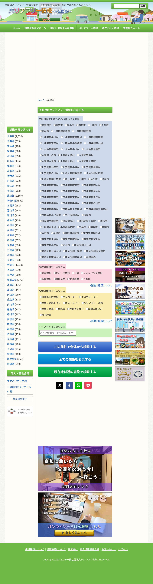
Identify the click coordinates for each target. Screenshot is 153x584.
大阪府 (10, 265)
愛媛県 (10, 319)
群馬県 (10, 180)
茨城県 (10, 171)
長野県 (10, 230)
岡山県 (10, 294)
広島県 (10, 299)
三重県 (10, 250)
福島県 (10, 166)
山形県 (10, 161)
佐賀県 (10, 334)
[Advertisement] (75, 56)
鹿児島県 (12, 359)
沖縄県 (10, 364)
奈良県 (10, 274)
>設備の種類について (100, 321)
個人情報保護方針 (89, 549)
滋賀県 (10, 255)
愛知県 (10, 245)
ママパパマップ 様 (17, 381)
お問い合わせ (109, 549)
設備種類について (56, 549)
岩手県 (10, 146)
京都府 (10, 260)
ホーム (16, 28)
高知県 (10, 324)
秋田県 (10, 156)
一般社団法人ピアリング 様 (19, 389)
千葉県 (10, 190)
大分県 (10, 349)
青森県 (10, 141)
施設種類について (34, 549)
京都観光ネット (131, 28)
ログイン (123, 549)
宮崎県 (10, 354)
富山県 (10, 210)
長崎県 (10, 339)
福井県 (10, 220)
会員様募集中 (20, 398)
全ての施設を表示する (75, 359)
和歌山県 (12, 279)
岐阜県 (10, 235)
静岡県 (10, 240)
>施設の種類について (100, 285)
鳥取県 (10, 284)
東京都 (10, 195)
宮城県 (10, 151)
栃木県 (10, 176)
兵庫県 (10, 270)
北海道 (10, 136)
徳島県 (10, 309)
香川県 (10, 314)
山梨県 (10, 225)
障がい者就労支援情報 (62, 28)
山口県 (10, 304)
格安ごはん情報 (110, 28)
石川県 (10, 215)
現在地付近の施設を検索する (75, 371)
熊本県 (10, 344)
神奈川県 (12, 200)
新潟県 (10, 205)
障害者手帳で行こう (35, 28)
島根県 (10, 289)
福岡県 (10, 329)
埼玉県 (10, 185)
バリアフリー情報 (88, 28)
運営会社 (73, 549)
